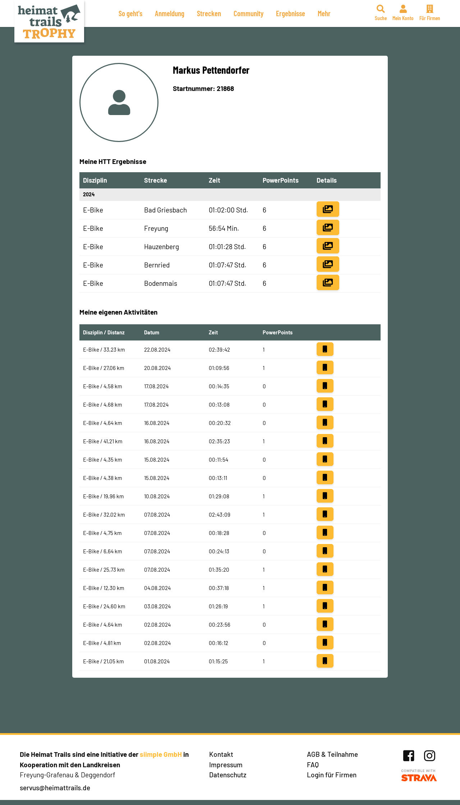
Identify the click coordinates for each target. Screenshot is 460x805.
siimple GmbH (161, 754)
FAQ (313, 764)
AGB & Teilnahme (332, 754)
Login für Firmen (331, 774)
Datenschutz (228, 774)
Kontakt (221, 754)
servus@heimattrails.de (55, 787)
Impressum (226, 764)
